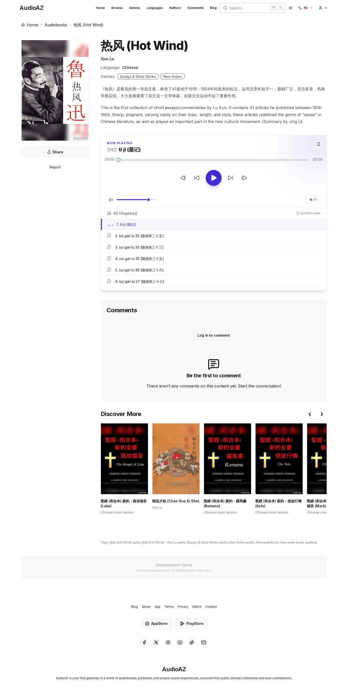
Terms (169, 606)
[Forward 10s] (230, 178)
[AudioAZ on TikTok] (192, 642)
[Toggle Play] (214, 178)
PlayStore (191, 623)
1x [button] (313, 200)
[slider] (118, 160)
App (157, 606)
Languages (154, 8)
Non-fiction (173, 76)
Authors (175, 8)
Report (55, 167)
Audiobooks (56, 24)
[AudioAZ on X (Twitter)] (156, 642)
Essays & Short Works (138, 76)
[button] (305, 8)
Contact (211, 606)
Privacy (183, 606)
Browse (117, 8)
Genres (134, 8)
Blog (213, 8)
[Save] (318, 144)
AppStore (156, 623)
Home (100, 8)
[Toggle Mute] (111, 200)
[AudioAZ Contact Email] (204, 642)
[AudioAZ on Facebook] (144, 642)
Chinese (130, 67)
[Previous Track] (183, 178)
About (146, 606)
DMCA (197, 606)
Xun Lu (107, 59)
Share (55, 152)
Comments (195, 8)
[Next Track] (244, 178)
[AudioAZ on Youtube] (180, 642)
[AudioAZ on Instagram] (168, 642)
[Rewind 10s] (197, 178)
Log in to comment (214, 335)
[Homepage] (31, 8)
